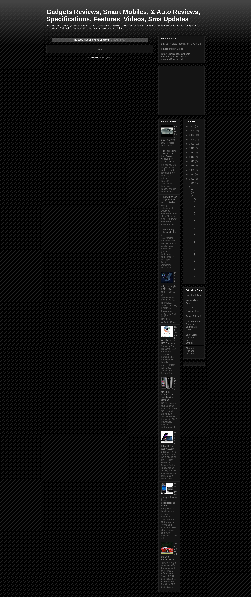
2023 (192, 183)
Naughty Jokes (193, 295)
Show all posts (118, 39)
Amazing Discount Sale (172, 59)
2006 (192, 130)
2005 (192, 126)
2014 (192, 165)
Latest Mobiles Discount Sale (175, 54)
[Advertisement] (188, 89)
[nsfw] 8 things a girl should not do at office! (169, 200)
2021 (192, 174)
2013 (192, 161)
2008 (192, 139)
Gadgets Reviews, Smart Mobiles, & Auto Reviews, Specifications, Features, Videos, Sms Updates (123, 15)
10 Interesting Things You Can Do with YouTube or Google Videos (168, 156)
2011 (192, 152)
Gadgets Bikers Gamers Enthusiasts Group (193, 325)
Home (100, 49)
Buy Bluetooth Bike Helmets (175, 56)
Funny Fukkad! (193, 316)
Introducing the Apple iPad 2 (169, 232)
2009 (192, 144)
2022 (192, 178)
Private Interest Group (172, 49)
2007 (192, 135)
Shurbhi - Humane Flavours (190, 351)
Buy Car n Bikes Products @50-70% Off (181, 43)
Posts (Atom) (106, 57)
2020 (192, 170)
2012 (192, 157)
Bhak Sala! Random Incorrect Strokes (191, 339)
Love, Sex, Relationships (192, 309)
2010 (192, 148)
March (194, 189)
